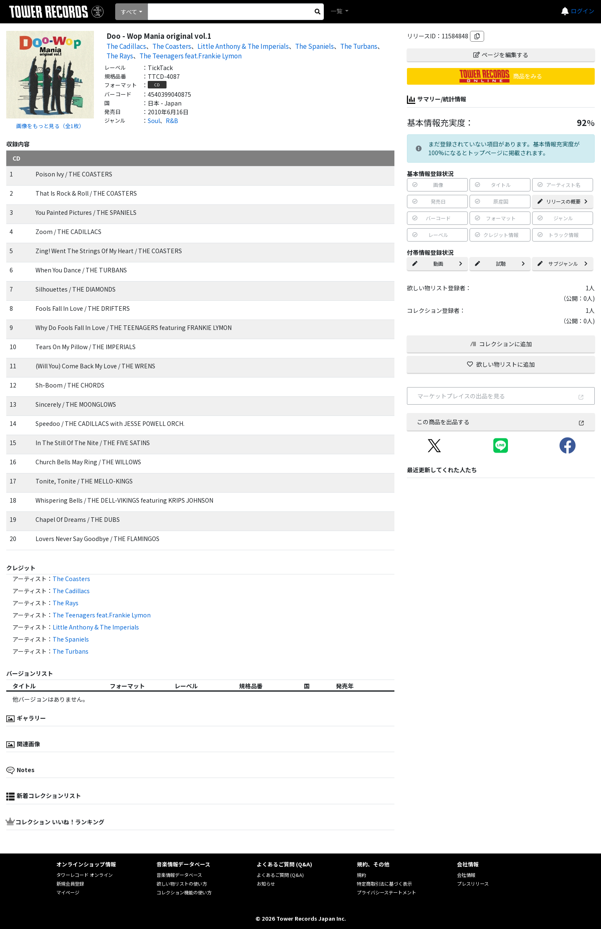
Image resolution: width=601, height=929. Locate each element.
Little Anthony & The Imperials (243, 45)
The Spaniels (314, 45)
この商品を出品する (501, 422)
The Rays (119, 55)
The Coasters (171, 45)
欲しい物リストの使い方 (182, 883)
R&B (172, 120)
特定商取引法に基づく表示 (384, 883)
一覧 (337, 11)
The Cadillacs (126, 45)
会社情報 (466, 874)
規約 (361, 874)
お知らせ (266, 883)
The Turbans (358, 45)
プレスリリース (473, 883)
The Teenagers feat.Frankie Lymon (190, 55)
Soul (154, 120)
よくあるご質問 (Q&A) (280, 874)
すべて (129, 12)
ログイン (582, 11)
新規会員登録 (70, 883)
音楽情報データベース (179, 874)
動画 (437, 263)
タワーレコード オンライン (84, 874)
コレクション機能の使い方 (184, 892)
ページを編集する (500, 54)
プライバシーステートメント (386, 892)
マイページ (67, 892)
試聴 (500, 263)
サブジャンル (563, 263)
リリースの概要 (563, 201)
